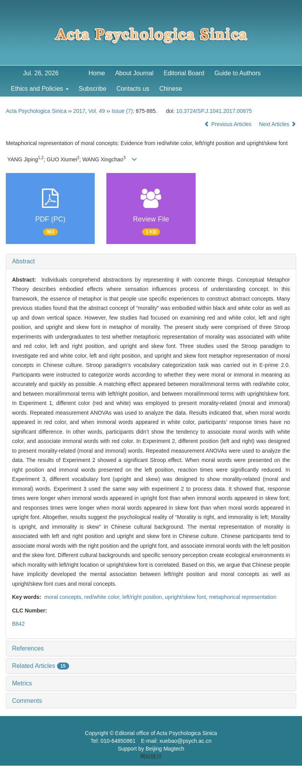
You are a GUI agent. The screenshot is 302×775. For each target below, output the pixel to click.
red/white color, (103, 597)
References (28, 648)
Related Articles (40, 666)
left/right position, (143, 597)
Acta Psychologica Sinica (36, 111)
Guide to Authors (237, 73)
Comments (27, 700)
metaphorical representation (242, 597)
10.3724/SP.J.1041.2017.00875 (214, 111)
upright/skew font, (187, 597)
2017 (79, 111)
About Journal (134, 73)
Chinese (170, 88)
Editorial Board (183, 73)
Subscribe (92, 88)
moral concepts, (63, 597)
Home (97, 73)
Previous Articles (228, 124)
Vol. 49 (96, 111)
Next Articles (277, 124)
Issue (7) (121, 111)
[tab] (151, 261)
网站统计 (151, 756)
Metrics (22, 683)
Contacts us (132, 88)
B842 (18, 624)
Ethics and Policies (40, 88)
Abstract (23, 261)
